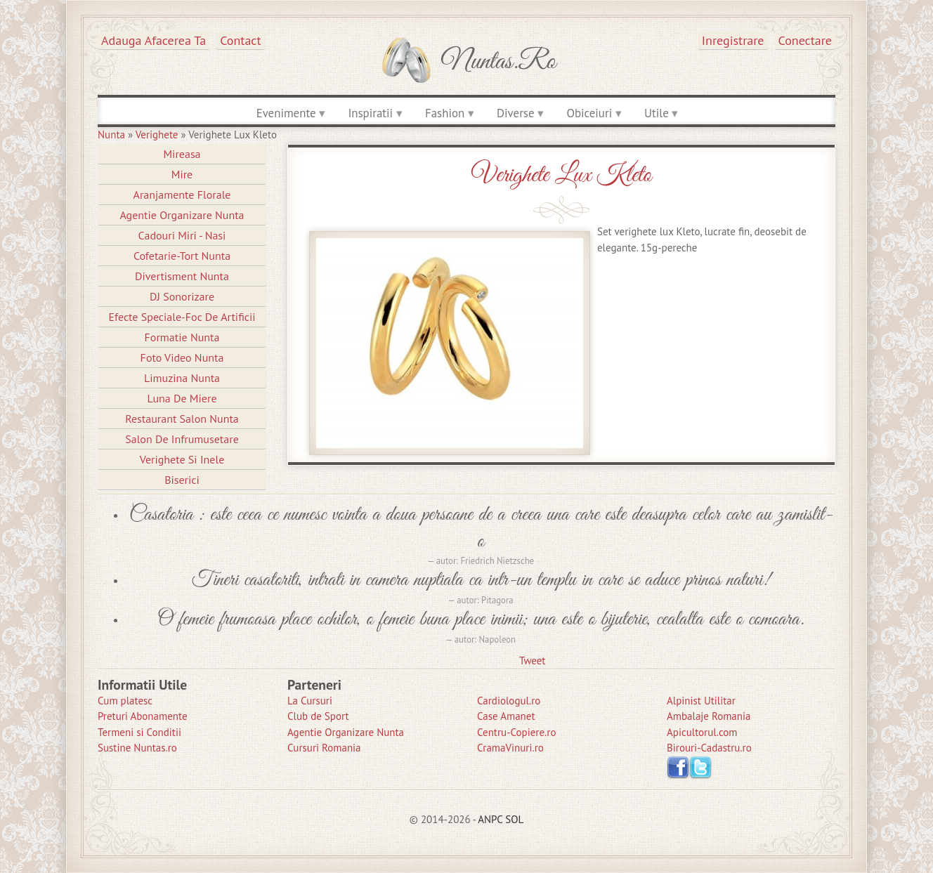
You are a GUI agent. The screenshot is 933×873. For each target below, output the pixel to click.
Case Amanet (506, 716)
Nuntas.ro (498, 61)
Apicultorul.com (702, 732)
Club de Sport (318, 716)
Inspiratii (370, 113)
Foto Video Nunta (182, 357)
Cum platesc (125, 700)
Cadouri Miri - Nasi (182, 235)
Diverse (515, 113)
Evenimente (286, 113)
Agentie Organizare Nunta (181, 215)
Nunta (111, 134)
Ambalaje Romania (708, 716)
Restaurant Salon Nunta (182, 419)
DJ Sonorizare (182, 296)
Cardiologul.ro (508, 700)
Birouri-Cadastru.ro (709, 747)
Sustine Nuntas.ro (137, 747)
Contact (240, 40)
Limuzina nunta (182, 378)
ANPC (490, 819)
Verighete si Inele (182, 459)
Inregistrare (733, 40)
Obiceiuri (589, 113)
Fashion (444, 113)
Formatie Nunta (182, 337)
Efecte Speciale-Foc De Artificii (181, 317)
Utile (656, 113)
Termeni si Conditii (139, 732)
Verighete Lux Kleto (561, 175)
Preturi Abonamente (143, 716)
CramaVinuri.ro (510, 747)
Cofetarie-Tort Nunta (181, 256)
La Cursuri (309, 700)
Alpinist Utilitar (701, 700)
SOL (514, 819)
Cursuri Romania (324, 747)
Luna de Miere (181, 398)
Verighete (157, 134)
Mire (182, 174)
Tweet (532, 660)
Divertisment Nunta (182, 276)
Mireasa (181, 154)
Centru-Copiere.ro (516, 732)
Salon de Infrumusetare (182, 439)
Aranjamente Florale (182, 195)
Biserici (182, 480)
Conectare (805, 40)
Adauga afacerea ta (153, 40)
